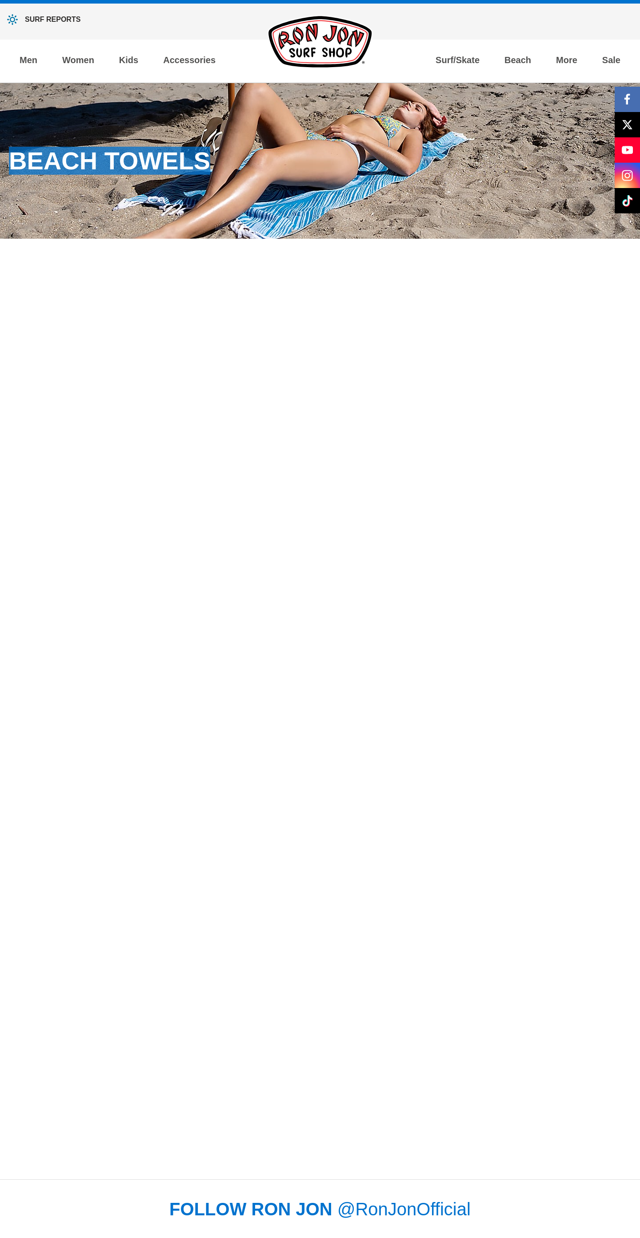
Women (78, 60)
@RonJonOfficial (404, 1209)
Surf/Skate (458, 60)
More (566, 60)
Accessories (189, 60)
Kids (128, 60)
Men (28, 60)
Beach (517, 60)
